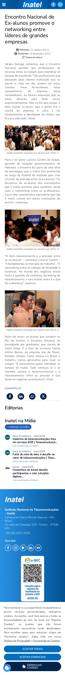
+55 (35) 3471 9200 (17, 533)
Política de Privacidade (17, 641)
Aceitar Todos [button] (32, 649)
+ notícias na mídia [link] (18, 427)
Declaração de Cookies (46, 641)
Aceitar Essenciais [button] (32, 657)
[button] (32, 666)
